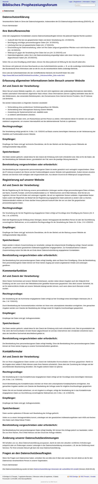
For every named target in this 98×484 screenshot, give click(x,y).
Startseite (6, 1)
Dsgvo (93, 1)
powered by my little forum (49, 482)
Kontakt (93, 476)
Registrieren (77, 1)
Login (70, 1)
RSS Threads (85, 476)
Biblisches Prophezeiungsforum (30, 5)
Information (86, 1)
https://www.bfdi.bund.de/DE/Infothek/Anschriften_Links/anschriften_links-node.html (33, 75)
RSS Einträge (73, 476)
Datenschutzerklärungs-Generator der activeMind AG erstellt (56, 469)
